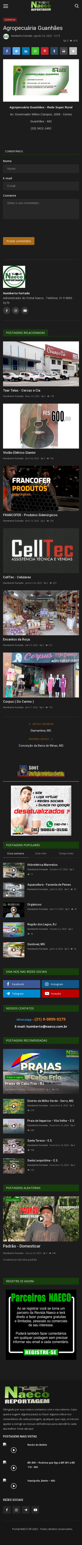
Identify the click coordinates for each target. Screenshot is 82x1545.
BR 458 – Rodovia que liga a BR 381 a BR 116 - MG (51, 1465)
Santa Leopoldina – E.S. (42, 1160)
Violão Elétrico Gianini (19, 453)
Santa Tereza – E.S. (40, 1140)
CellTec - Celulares (17, 577)
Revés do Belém (37, 1444)
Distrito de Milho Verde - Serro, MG (50, 1100)
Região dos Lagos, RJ (41, 924)
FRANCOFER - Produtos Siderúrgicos (30, 515)
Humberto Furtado (17, 36)
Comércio (10, 19)
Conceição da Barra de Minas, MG (41, 745)
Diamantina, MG (41, 730)
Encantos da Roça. (17, 639)
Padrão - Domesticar (21, 1246)
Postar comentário (18, 241)
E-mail (7, 178)
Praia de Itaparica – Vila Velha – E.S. (51, 1120)
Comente (9, 195)
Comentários (14, 151)
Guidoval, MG (36, 944)
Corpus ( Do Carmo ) (18, 701)
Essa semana (15, 853)
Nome (7, 161)
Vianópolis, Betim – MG (41, 1480)
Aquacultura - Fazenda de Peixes (49, 884)
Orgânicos (34, 904)
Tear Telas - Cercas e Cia (21, 390)
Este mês (41, 853)
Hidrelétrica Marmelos (42, 864)
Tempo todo (66, 853)
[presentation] (28, 228)
